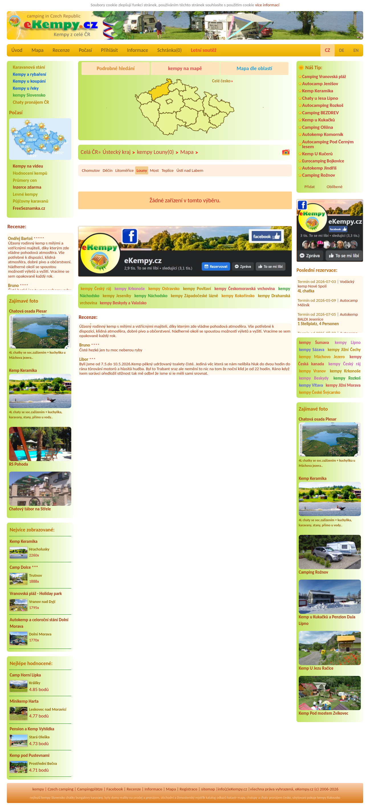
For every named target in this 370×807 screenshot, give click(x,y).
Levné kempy (25, 194)
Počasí (85, 50)
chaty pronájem (271, 798)
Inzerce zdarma (27, 187)
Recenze (61, 50)
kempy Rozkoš (347, 378)
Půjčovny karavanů (30, 201)
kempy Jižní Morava (343, 385)
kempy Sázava (311, 349)
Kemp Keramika (23, 370)
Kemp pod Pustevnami (29, 755)
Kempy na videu (28, 166)
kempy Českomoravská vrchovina (244, 288)
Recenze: (16, 226)
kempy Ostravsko (163, 288)
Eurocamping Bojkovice (323, 161)
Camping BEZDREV (320, 113)
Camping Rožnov (318, 175)
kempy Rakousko (328, 798)
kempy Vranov (312, 371)
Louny (142, 170)
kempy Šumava (314, 342)
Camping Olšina (317, 127)
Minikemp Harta (24, 701)
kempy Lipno (348, 342)
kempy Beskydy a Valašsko (123, 302)
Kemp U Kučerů (317, 154)
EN (356, 50)
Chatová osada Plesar (28, 311)
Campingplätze (90, 789)
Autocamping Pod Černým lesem (328, 144)
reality (124, 798)
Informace (137, 50)
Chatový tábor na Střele (30, 508)
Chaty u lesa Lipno (320, 98)
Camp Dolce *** (24, 567)
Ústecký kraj (119, 152)
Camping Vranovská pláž (324, 76)
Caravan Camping (98, 82)
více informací (267, 4)
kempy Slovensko (29, 95)
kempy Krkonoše (345, 371)
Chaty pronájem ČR (31, 102)
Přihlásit (109, 50)
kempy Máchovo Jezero (322, 356)
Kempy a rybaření (29, 74)
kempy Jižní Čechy (344, 349)
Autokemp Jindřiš (319, 168)
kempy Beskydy (314, 378)
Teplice (168, 170)
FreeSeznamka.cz (29, 208)
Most (154, 170)
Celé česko (221, 80)
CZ (327, 50)
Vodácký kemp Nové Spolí (326, 278)
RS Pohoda (18, 464)
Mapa (37, 50)
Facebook (114, 789)
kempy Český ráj (344, 363)
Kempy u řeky (25, 88)
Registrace (188, 789)
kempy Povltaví (197, 288)
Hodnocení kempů (30, 173)
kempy (38, 789)
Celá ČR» (91, 151)
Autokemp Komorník (322, 134)
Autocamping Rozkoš (322, 105)
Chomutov (91, 170)
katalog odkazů (216, 798)
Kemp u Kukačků (318, 120)
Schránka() (169, 50)
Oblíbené (334, 186)
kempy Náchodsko (151, 295)
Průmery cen (25, 180)
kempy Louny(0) (158, 152)
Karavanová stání (29, 67)
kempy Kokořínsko (238, 295)
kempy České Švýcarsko (319, 392)
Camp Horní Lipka (25, 675)
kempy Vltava (311, 385)
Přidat (309, 186)
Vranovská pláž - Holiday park (36, 593)
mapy (241, 798)
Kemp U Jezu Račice (316, 668)
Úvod (16, 50)
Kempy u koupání (29, 81)
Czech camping (60, 789)
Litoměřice (124, 170)
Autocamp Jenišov (320, 84)
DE (341, 50)
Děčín (107, 170)
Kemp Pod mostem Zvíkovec (323, 713)
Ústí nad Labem (189, 170)
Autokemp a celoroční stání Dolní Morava (39, 623)
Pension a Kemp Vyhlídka (32, 728)
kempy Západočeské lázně (194, 295)
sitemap (208, 789)
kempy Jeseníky (117, 295)
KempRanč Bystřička (257, 82)
